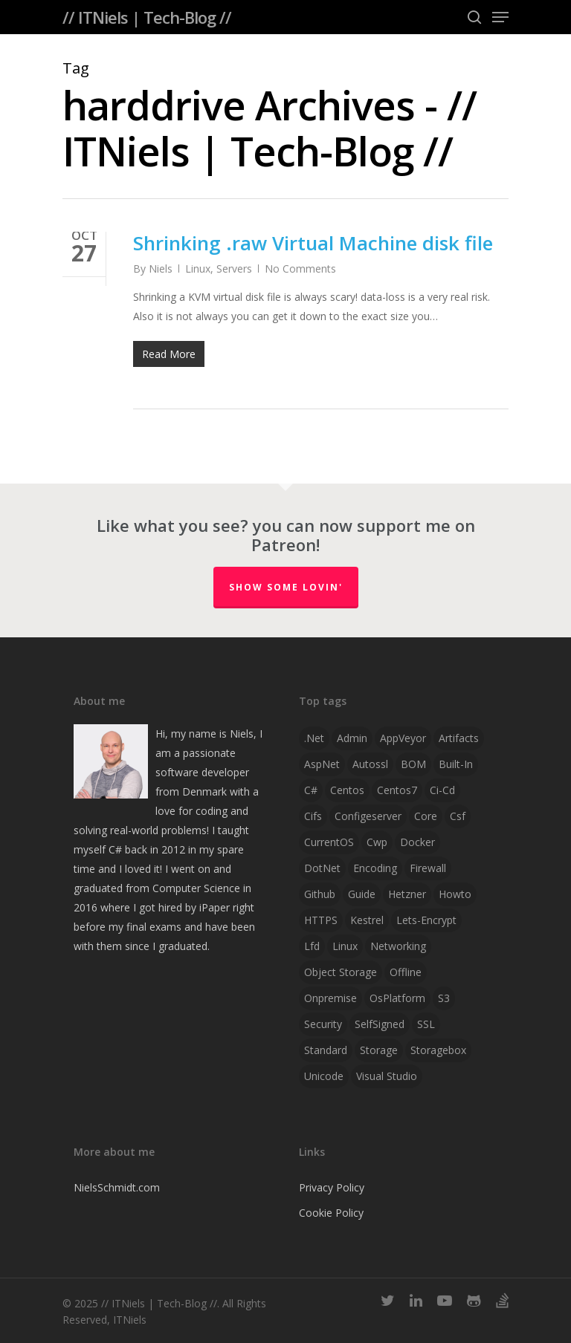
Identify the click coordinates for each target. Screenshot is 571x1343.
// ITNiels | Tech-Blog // (146, 17)
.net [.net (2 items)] (314, 738)
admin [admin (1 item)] (352, 738)
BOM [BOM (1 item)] (413, 764)
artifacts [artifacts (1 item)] (459, 738)
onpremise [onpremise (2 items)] (330, 998)
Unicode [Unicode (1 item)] (323, 1076)
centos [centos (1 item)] (347, 790)
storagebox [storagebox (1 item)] (438, 1050)
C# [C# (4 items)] (310, 790)
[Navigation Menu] (500, 17)
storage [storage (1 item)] (379, 1050)
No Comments (300, 268)
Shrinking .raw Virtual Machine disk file (313, 243)
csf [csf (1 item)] (457, 816)
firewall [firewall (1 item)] (428, 868)
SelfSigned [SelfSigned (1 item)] (379, 1024)
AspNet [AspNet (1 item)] (322, 764)
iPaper (214, 907)
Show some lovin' (286, 587)
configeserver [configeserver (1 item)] (368, 816)
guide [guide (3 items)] (361, 894)
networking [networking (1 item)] (398, 946)
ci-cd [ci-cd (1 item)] (442, 790)
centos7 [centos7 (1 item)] (397, 790)
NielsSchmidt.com (117, 1187)
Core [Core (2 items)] (425, 816)
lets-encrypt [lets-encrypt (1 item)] (426, 920)
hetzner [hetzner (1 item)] (407, 894)
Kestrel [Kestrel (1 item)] (367, 920)
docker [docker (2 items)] (417, 842)
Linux (197, 268)
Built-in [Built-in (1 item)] (456, 764)
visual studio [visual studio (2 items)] (386, 1076)
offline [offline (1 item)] (406, 972)
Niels (160, 268)
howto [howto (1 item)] (455, 894)
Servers (234, 268)
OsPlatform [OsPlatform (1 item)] (397, 998)
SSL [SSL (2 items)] (426, 1024)
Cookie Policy (331, 1213)
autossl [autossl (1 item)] (370, 764)
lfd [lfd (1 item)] (312, 946)
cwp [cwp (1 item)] (377, 842)
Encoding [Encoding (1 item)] (375, 868)
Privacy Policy (331, 1187)
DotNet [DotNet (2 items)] (322, 868)
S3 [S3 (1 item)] (444, 998)
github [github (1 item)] (319, 894)
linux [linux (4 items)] (345, 946)
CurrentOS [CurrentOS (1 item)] (329, 842)
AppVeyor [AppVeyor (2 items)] (403, 738)
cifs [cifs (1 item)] (313, 816)
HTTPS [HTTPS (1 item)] (321, 920)
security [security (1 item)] (323, 1024)
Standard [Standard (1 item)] (325, 1050)
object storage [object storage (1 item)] (340, 972)
